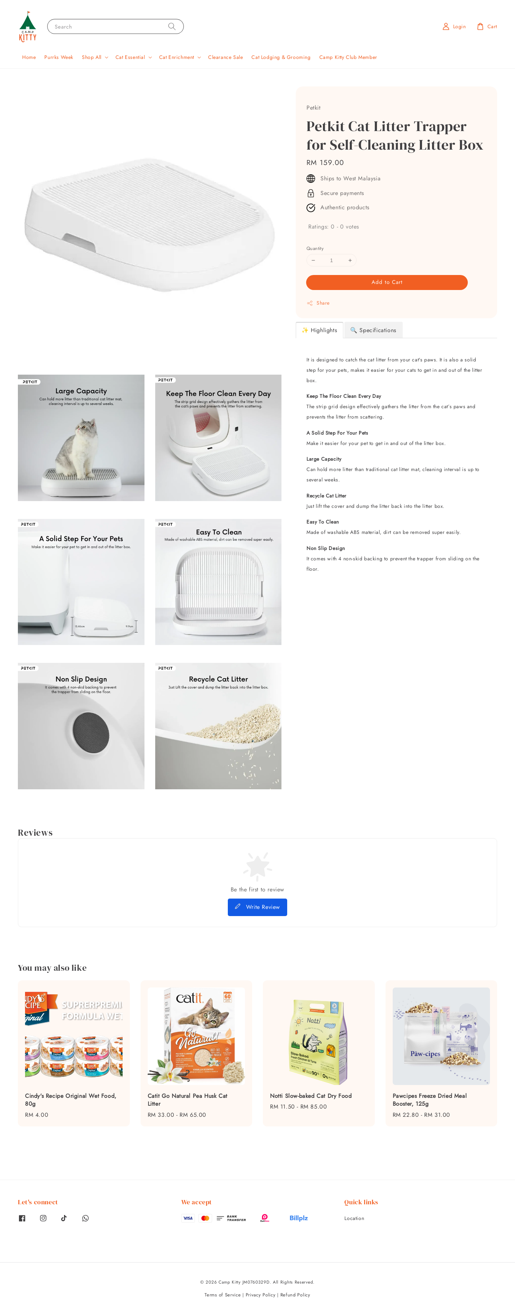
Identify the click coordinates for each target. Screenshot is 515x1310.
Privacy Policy (261, 1294)
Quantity (315, 248)
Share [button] (318, 302)
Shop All (92, 57)
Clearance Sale (225, 57)
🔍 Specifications (373, 330)
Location (354, 1218)
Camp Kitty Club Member (348, 57)
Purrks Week (58, 57)
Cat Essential (130, 57)
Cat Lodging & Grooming (280, 57)
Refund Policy (295, 1294)
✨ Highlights (319, 330)
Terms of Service (223, 1294)
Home (29, 57)
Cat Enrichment (176, 57)
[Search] (172, 26)
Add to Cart (387, 282)
